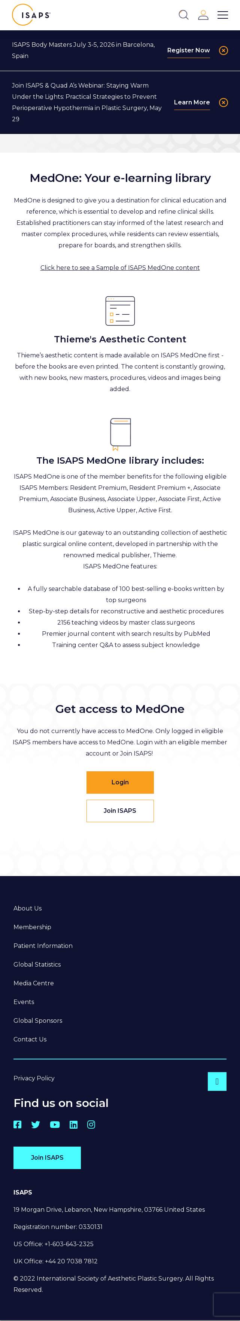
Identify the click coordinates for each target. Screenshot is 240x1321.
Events (23, 1002)
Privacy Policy (34, 1078)
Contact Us (29, 1039)
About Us (27, 908)
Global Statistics (37, 964)
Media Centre (33, 983)
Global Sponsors (37, 1020)
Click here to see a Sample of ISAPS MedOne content (120, 267)
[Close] (224, 51)
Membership (32, 927)
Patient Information (43, 945)
